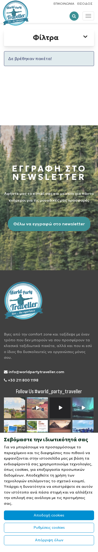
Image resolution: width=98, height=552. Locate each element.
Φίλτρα (61, 37)
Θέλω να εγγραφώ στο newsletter (49, 223)
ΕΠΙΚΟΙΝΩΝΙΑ (64, 3)
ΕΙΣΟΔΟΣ (85, 3)
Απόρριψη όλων (49, 540)
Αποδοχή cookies (49, 515)
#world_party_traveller (58, 391)
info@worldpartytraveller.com (34, 371)
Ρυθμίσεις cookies (49, 527)
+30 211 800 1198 (21, 380)
